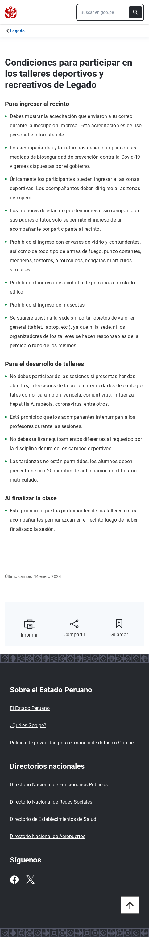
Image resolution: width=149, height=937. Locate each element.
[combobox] (110, 12)
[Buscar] (135, 12)
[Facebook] (14, 879)
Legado (17, 30)
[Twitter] (30, 879)
